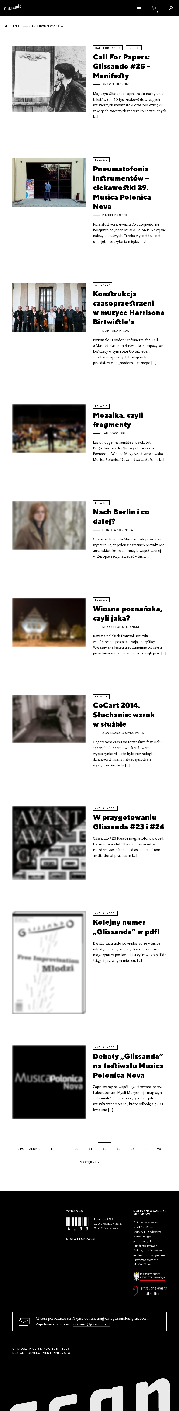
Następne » (89, 1162)
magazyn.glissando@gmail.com (122, 1319)
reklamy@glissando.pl (91, 1324)
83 (118, 1148)
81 (90, 1148)
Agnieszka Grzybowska (123, 733)
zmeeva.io (61, 1353)
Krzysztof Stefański (120, 627)
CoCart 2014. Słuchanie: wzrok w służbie (124, 714)
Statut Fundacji (80, 1239)
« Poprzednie (29, 1148)
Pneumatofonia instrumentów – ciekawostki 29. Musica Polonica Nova (122, 187)
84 (132, 1148)
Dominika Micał (115, 330)
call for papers (107, 48)
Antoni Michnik (115, 84)
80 (77, 1148)
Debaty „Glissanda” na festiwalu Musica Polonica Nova (128, 1065)
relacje (101, 160)
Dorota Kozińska (117, 530)
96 (159, 1148)
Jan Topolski (113, 433)
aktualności (105, 808)
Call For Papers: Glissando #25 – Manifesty (122, 66)
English (134, 48)
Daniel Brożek (114, 215)
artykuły (102, 285)
